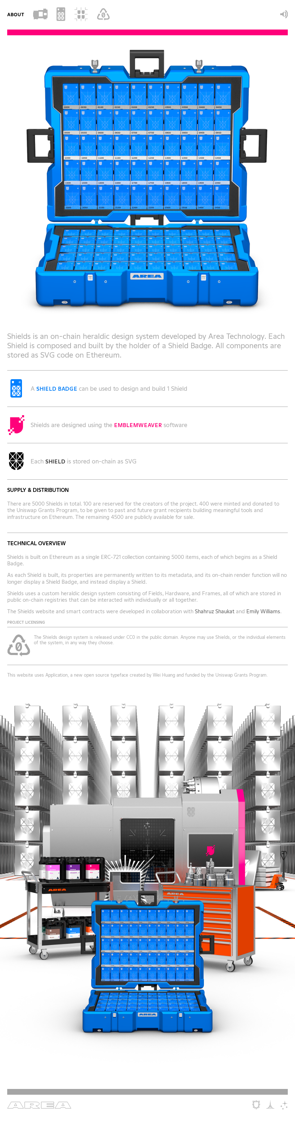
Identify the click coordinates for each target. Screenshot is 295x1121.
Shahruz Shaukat (214, 611)
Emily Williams (263, 611)
